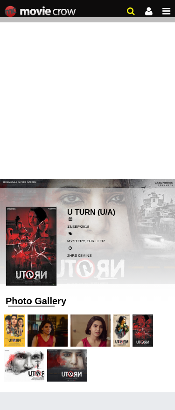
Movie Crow (41, 12)
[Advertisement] (87, 92)
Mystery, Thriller (86, 241)
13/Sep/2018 (78, 227)
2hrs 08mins (79, 255)
